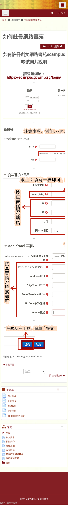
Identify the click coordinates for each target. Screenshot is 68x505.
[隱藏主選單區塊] (58, 389)
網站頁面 (15, 20)
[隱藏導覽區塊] (58, 427)
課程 (8, 463)
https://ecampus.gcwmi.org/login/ (34, 77)
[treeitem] (34, 433)
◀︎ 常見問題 (8, 364)
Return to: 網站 (53, 46)
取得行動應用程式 (8, 503)
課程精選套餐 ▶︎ (57, 375)
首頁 (8, 433)
